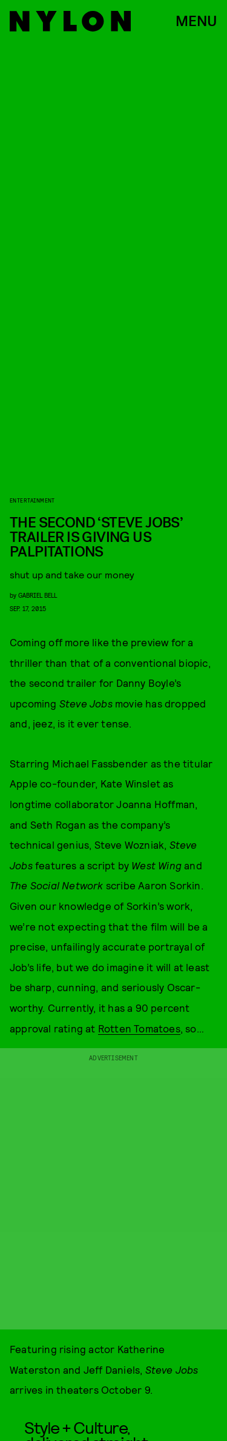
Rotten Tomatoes (139, 1028)
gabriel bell (37, 595)
